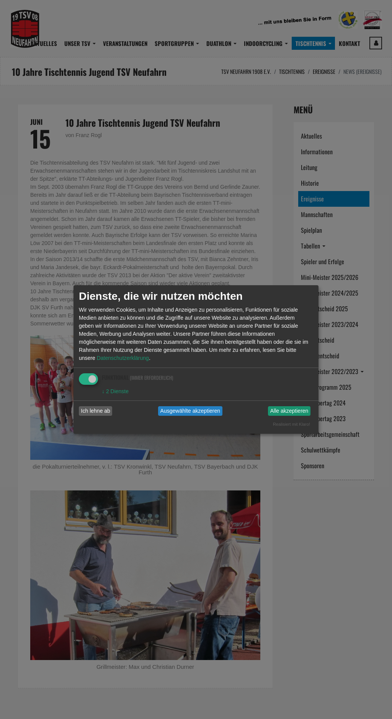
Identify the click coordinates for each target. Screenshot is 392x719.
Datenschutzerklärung (123, 358)
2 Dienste (115, 391)
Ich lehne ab (95, 411)
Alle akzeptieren (289, 411)
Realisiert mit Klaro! (291, 424)
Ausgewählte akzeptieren (190, 411)
